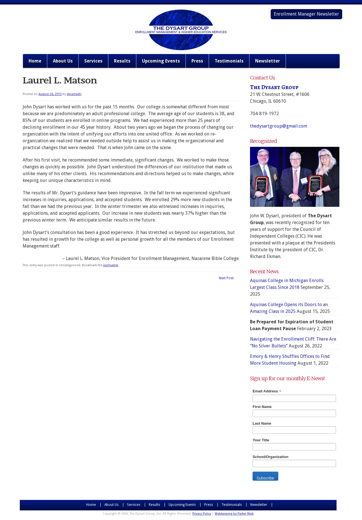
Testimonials (229, 61)
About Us (63, 61)
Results (122, 61)
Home (35, 61)
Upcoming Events (161, 61)
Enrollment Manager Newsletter (306, 14)
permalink (110, 265)
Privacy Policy (201, 513)
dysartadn (74, 94)
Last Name (262, 423)
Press (197, 61)
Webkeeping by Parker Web (234, 513)
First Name (262, 407)
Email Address (267, 391)
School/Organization (270, 457)
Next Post (226, 278)
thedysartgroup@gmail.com (278, 126)
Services (93, 61)
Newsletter (267, 61)
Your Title (261, 440)
